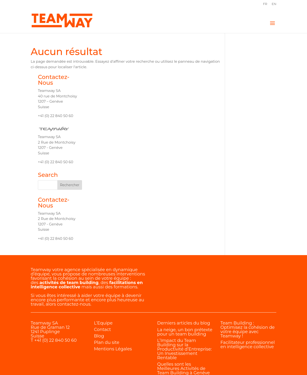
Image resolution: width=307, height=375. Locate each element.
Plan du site (106, 315)
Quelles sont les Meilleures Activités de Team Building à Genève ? (183, 343)
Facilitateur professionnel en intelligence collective (247, 317)
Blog (99, 308)
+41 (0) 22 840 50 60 (55, 313)
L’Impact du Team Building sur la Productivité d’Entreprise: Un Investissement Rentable (184, 322)
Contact (102, 302)
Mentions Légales (113, 321)
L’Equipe (103, 295)
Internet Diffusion (116, 363)
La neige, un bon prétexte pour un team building (184, 304)
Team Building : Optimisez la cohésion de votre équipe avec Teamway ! (247, 302)
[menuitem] (265, 5)
